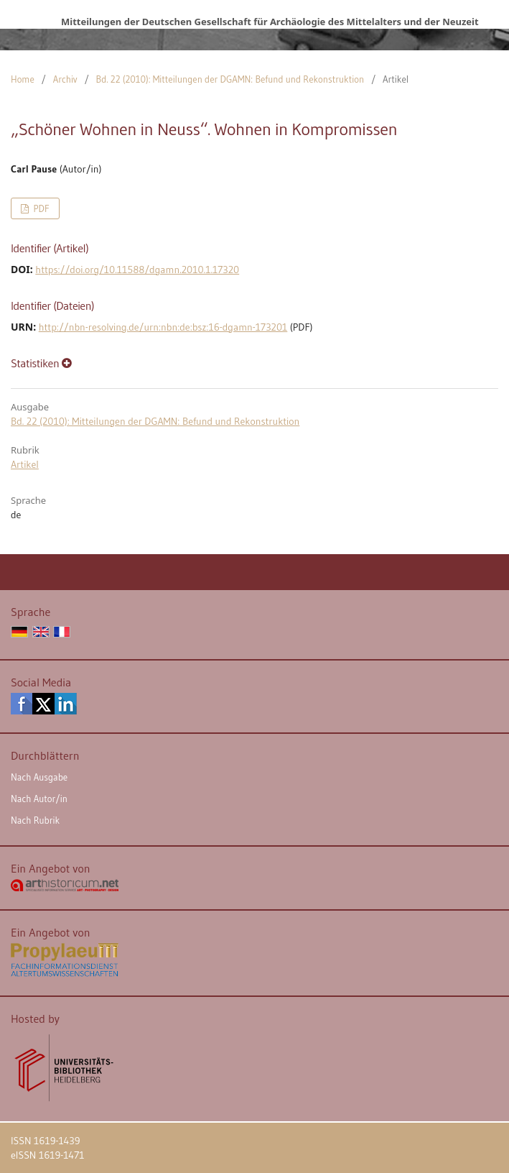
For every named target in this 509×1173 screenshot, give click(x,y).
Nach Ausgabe (39, 777)
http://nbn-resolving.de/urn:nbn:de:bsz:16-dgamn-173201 (163, 327)
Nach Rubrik (35, 820)
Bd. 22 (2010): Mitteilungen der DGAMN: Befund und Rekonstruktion (230, 79)
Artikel (25, 464)
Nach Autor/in (39, 798)
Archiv (65, 79)
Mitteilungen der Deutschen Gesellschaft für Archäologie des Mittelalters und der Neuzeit (270, 21)
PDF (40, 208)
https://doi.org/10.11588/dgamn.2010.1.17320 (137, 269)
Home (22, 79)
